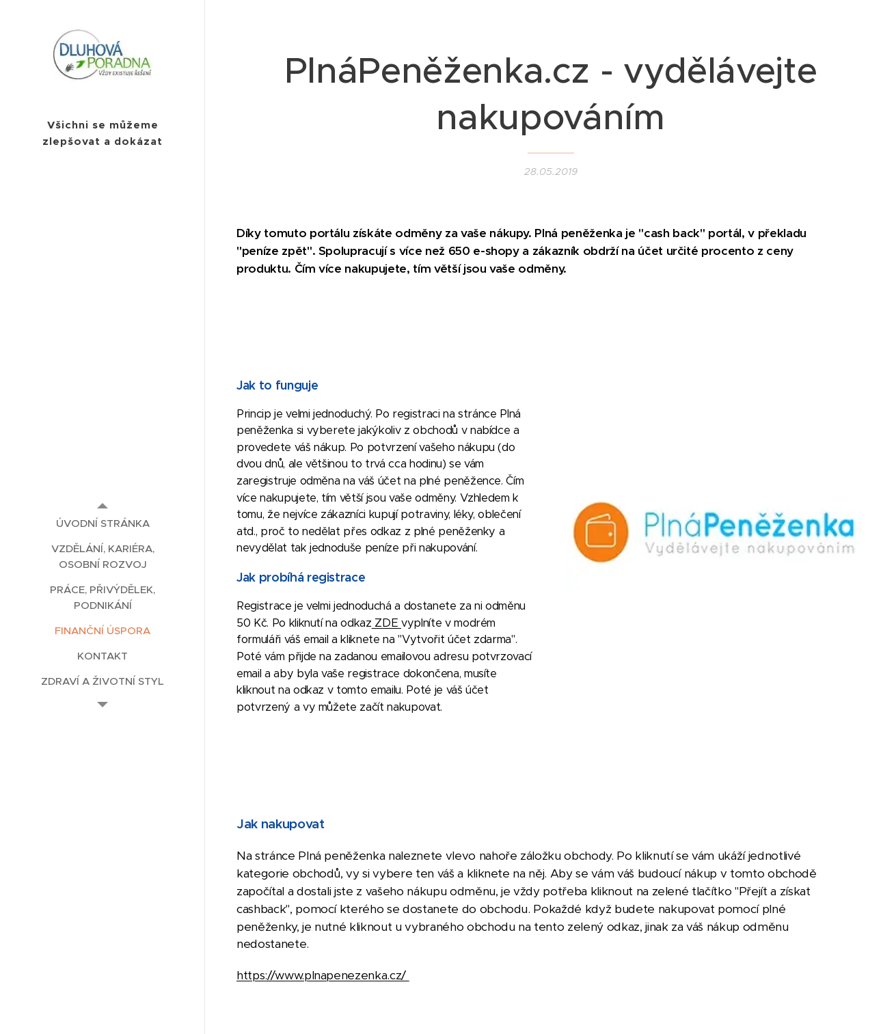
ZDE (386, 623)
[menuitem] (102, 523)
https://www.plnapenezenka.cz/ (322, 975)
